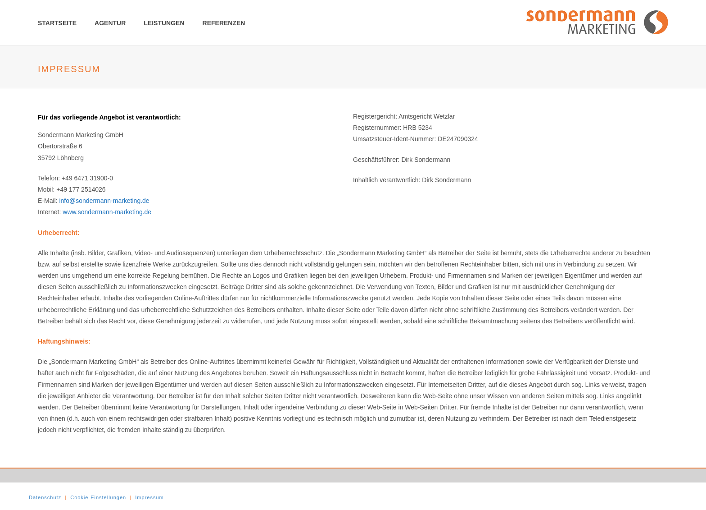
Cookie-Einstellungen (98, 497)
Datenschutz (45, 497)
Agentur (110, 23)
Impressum (149, 497)
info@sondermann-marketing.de (104, 200)
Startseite (57, 23)
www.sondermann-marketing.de (107, 212)
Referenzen (224, 23)
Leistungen (164, 23)
